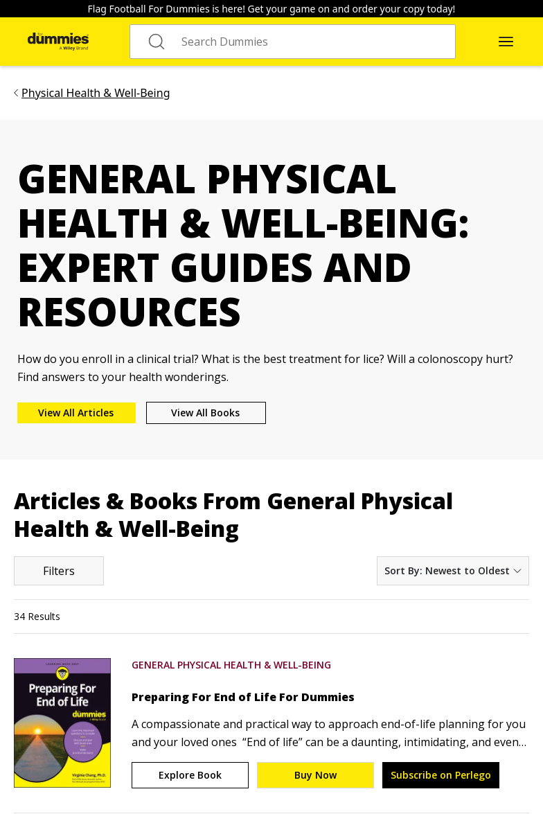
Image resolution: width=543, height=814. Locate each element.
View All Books (205, 412)
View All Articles (76, 412)
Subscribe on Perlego (441, 774)
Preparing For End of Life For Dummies (243, 697)
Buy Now (315, 774)
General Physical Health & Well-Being (231, 664)
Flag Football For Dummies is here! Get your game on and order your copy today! (272, 8)
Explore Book (190, 774)
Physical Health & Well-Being (95, 92)
